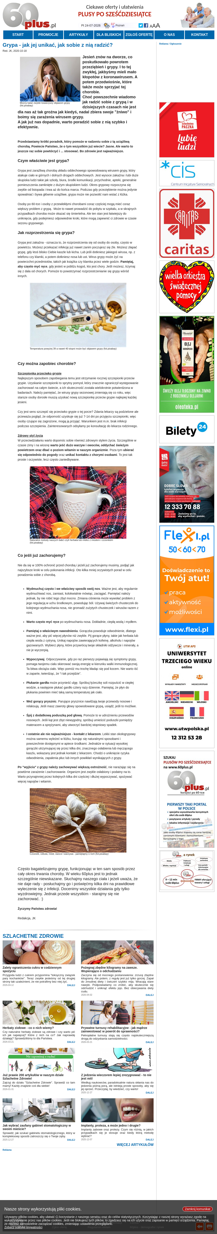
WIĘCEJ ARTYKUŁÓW (135, 1145)
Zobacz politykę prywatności (23, 1230)
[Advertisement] (186, 72)
